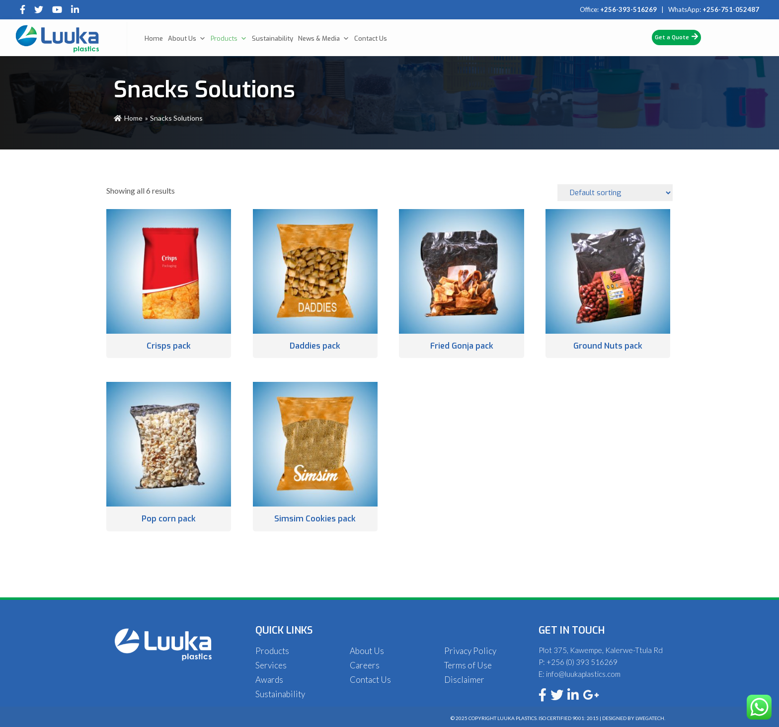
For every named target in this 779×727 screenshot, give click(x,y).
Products (229, 39)
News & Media (323, 39)
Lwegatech (649, 718)
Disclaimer (464, 679)
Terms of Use (468, 665)
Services (271, 665)
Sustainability (272, 38)
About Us (187, 39)
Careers (365, 665)
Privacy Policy (470, 651)
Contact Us (370, 38)
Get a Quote (676, 37)
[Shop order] (615, 192)
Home (154, 38)
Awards (269, 679)
